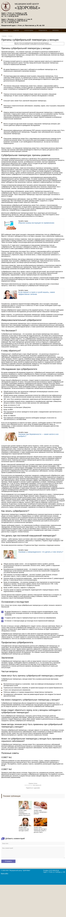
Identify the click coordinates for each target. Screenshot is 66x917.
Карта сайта (4, 873)
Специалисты (43, 30)
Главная (5, 30)
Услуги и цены (28, 30)
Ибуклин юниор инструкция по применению (36, 223)
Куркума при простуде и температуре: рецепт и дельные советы (40, 830)
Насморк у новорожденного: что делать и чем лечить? (40, 552)
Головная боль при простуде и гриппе (24, 829)
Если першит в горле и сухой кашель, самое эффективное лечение (36, 293)
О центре (16, 30)
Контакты (55, 30)
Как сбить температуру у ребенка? (40, 812)
